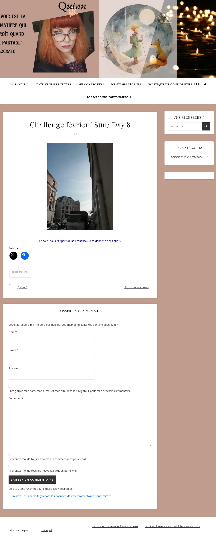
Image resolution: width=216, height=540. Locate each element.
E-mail (13, 350)
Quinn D (22, 287)
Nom (13, 332)
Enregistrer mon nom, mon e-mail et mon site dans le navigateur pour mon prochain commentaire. (70, 391)
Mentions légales (126, 84)
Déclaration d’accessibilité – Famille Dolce (115, 526)
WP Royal (46, 530)
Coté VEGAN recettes (53, 84)
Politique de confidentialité (172, 84)
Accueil (21, 84)
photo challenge (20, 271)
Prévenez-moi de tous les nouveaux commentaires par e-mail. (47, 459)
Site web (14, 368)
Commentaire (17, 398)
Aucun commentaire (136, 287)
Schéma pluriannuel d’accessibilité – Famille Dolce (172, 526)
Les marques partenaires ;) (109, 97)
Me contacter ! (91, 84)
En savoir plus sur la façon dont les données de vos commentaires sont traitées (62, 496)
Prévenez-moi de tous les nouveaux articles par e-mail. (43, 470)
